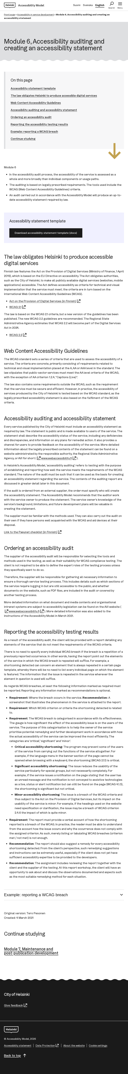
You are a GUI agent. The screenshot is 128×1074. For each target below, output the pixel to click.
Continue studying (23, 139)
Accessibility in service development (35, 14)
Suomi (76, 5)
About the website (74, 1045)
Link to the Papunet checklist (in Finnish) (33, 532)
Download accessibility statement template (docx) (46, 233)
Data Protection (47, 1045)
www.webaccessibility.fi (59, 458)
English (99, 5)
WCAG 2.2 (18, 335)
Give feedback (16, 1005)
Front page (9, 14)
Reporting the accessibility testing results (39, 124)
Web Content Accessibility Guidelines (36, 103)
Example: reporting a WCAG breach (34, 131)
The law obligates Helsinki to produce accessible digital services (54, 95)
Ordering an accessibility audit (31, 117)
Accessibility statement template (33, 88)
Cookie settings (98, 1045)
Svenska (88, 5)
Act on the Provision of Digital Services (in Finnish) (45, 301)
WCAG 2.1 (17, 307)
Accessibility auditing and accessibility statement (44, 110)
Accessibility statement (17, 1045)
